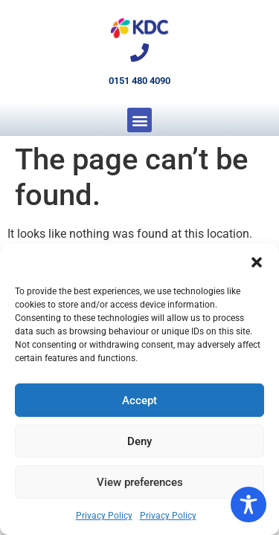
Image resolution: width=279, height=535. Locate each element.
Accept (139, 400)
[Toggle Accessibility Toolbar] (248, 504)
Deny (139, 441)
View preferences (140, 482)
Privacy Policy (104, 515)
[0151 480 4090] (139, 52)
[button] (256, 262)
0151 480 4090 (139, 80)
